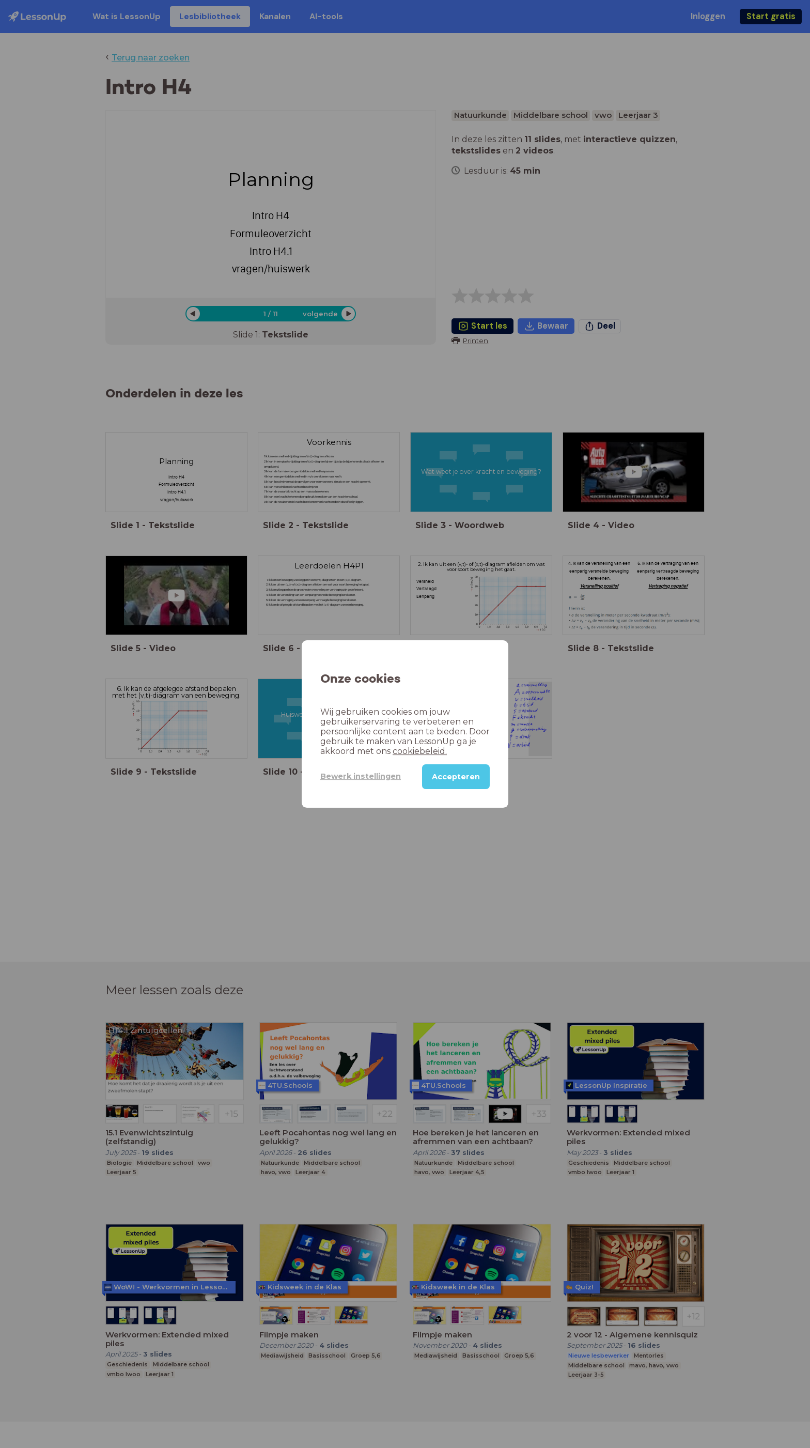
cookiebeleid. (420, 751)
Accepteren (456, 776)
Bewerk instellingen (360, 776)
